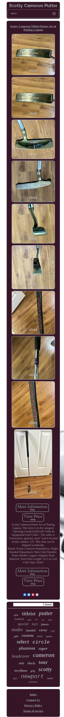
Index (33, 694)
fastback (19, 619)
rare (36, 619)
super (43, 648)
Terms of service (33, 711)
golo (15, 678)
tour (43, 662)
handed (30, 630)
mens (40, 636)
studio (17, 629)
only (21, 663)
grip (33, 670)
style (16, 615)
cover (43, 630)
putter (46, 613)
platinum (33, 682)
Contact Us (33, 700)
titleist (28, 613)
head (50, 620)
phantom (27, 648)
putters (49, 636)
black (31, 663)
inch (35, 624)
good (29, 620)
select (23, 642)
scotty (45, 669)
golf (16, 636)
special (23, 624)
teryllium (20, 670)
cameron (43, 655)
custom (28, 635)
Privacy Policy (33, 705)
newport (32, 676)
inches (50, 678)
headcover (21, 656)
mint (43, 620)
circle (41, 642)
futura (45, 624)
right (53, 631)
